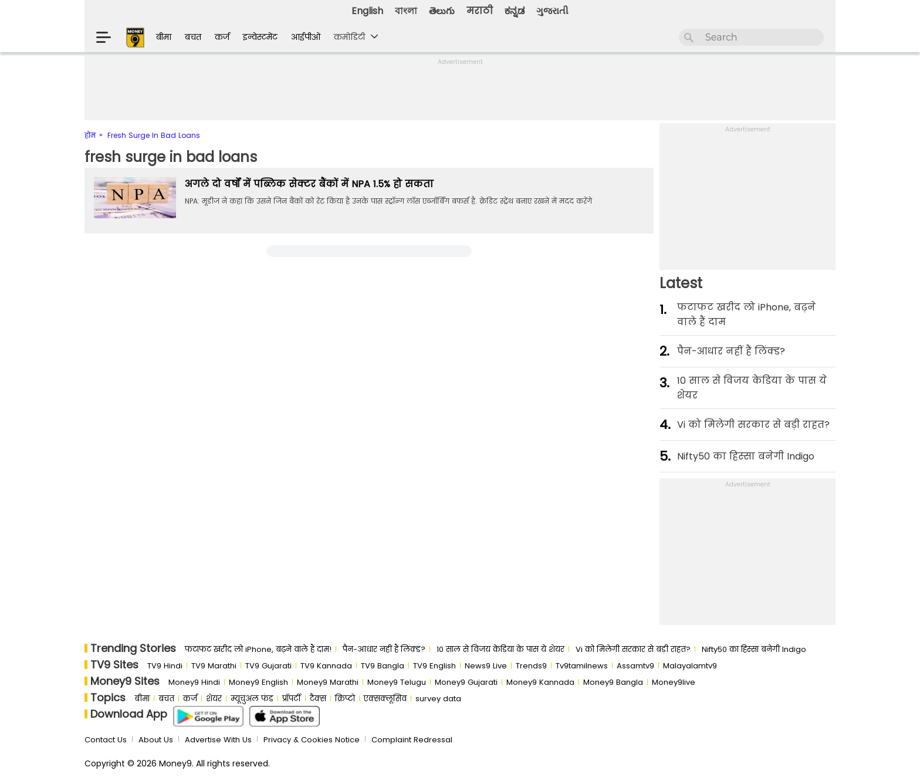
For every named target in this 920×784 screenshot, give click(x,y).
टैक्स (318, 698)
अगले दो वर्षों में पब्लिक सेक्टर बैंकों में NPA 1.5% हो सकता (309, 184)
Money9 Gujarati (466, 682)
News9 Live (486, 665)
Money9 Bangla (613, 682)
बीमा (163, 37)
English (367, 11)
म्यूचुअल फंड (252, 698)
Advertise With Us (218, 739)
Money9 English (258, 682)
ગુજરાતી (552, 11)
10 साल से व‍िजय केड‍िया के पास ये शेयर (752, 388)
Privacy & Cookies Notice (311, 739)
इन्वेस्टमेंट (260, 37)
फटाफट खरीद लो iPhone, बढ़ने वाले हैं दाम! (258, 649)
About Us (155, 739)
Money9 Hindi (194, 682)
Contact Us (105, 739)
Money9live (673, 682)
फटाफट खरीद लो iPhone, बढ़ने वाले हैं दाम (746, 314)
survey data (438, 698)
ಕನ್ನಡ (515, 11)
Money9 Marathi (327, 682)
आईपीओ (305, 37)
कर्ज (222, 37)
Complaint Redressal (411, 739)
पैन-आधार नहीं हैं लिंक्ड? (731, 351)
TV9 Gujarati (268, 665)
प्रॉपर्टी (291, 698)
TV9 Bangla (382, 665)
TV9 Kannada (326, 665)
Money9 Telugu (396, 682)
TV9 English (434, 665)
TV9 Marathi (213, 665)
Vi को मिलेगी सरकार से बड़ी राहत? (753, 424)
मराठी (479, 11)
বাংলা (406, 11)
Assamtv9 (635, 665)
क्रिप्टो (345, 698)
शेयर (214, 698)
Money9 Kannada (540, 682)
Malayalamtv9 (690, 665)
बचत (193, 37)
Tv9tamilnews (582, 665)
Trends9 (531, 665)
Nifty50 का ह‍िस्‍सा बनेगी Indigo (745, 456)
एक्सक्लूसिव (385, 698)
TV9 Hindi (164, 665)
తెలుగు (442, 11)
